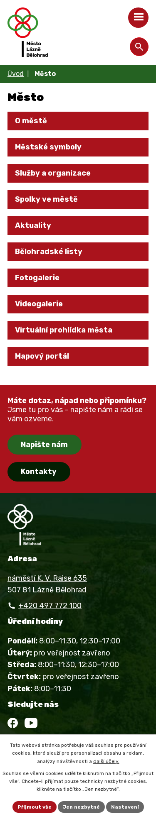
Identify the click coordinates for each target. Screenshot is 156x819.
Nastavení (125, 807)
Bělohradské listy (48, 251)
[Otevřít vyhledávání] (139, 46)
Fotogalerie (37, 277)
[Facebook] (12, 723)
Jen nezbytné (81, 807)
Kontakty (39, 471)
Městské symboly (48, 147)
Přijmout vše (34, 807)
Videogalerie (39, 303)
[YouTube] (31, 723)
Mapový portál (42, 356)
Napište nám (44, 444)
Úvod (15, 74)
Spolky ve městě (46, 199)
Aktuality (33, 225)
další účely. (106, 761)
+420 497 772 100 (50, 605)
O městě (31, 120)
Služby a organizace (53, 173)
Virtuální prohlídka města (63, 330)
